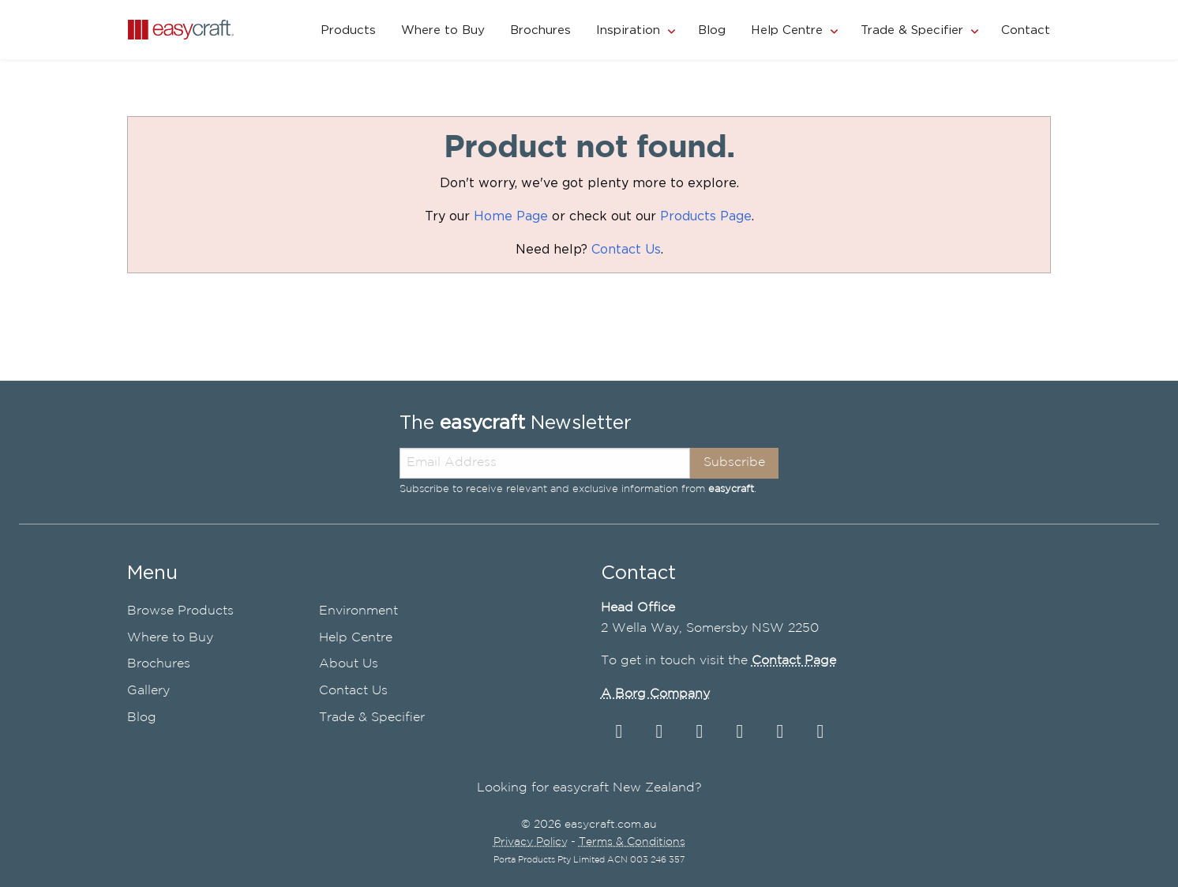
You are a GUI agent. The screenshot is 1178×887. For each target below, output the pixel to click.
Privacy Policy (530, 842)
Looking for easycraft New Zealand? (589, 788)
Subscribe (734, 462)
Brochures (540, 30)
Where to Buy (443, 30)
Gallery (148, 691)
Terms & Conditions (632, 842)
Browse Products (180, 611)
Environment (358, 611)
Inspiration (628, 30)
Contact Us (626, 249)
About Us (348, 664)
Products (348, 30)
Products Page (706, 216)
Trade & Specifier (912, 30)
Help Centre (787, 30)
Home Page (511, 216)
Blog (712, 30)
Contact (1025, 30)
